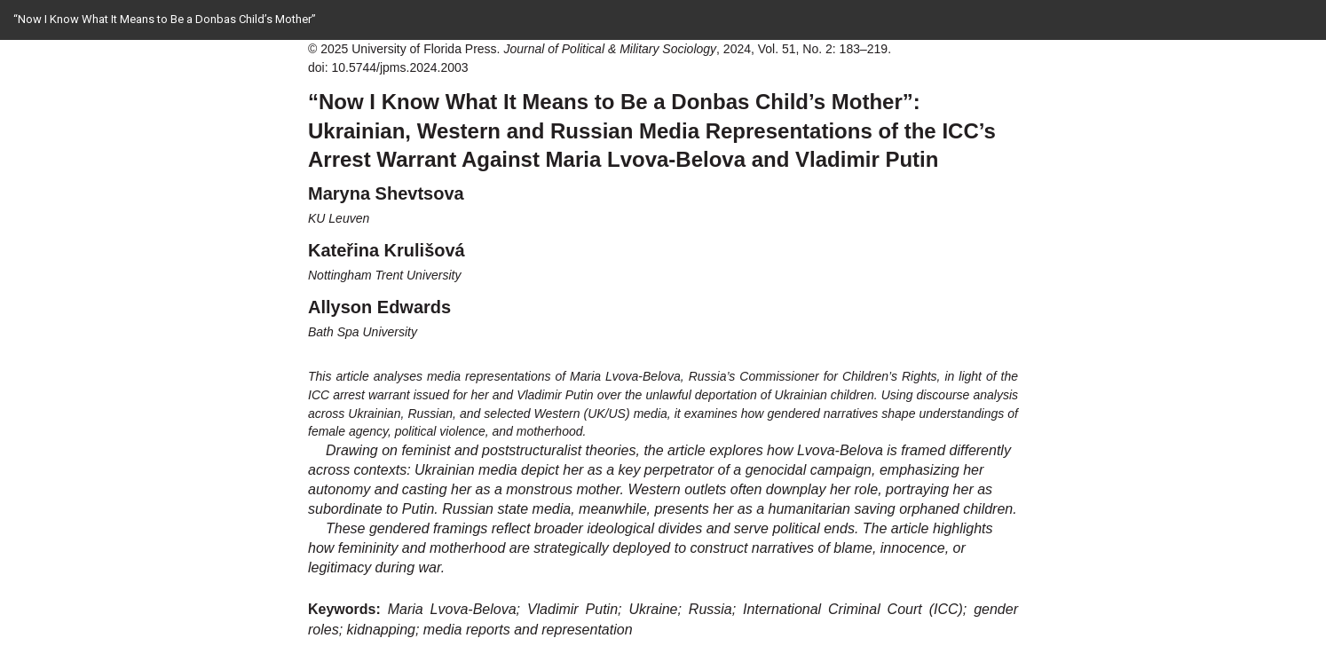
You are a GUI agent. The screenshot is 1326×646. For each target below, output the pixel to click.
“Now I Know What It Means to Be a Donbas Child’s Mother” (164, 19)
